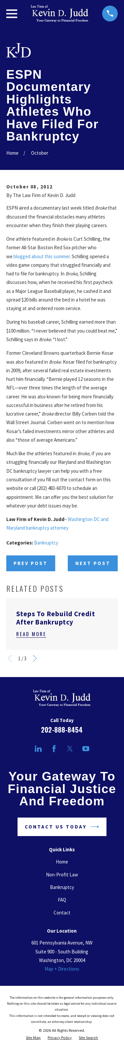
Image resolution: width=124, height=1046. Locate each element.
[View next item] (34, 658)
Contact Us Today (62, 827)
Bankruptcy (46, 543)
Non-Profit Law (62, 874)
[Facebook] (54, 748)
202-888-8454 (62, 730)
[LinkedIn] (38, 748)
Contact (62, 912)
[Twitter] (69, 748)
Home (62, 862)
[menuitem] (33, 1037)
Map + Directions (62, 969)
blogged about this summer (42, 256)
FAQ (62, 900)
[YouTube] (85, 748)
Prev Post (31, 563)
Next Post (92, 563)
